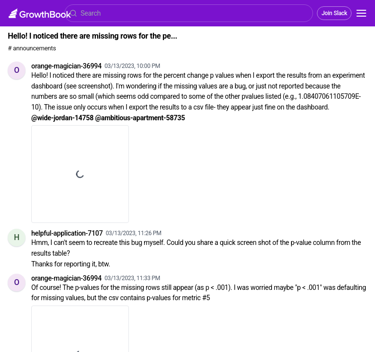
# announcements (32, 48)
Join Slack (334, 13)
